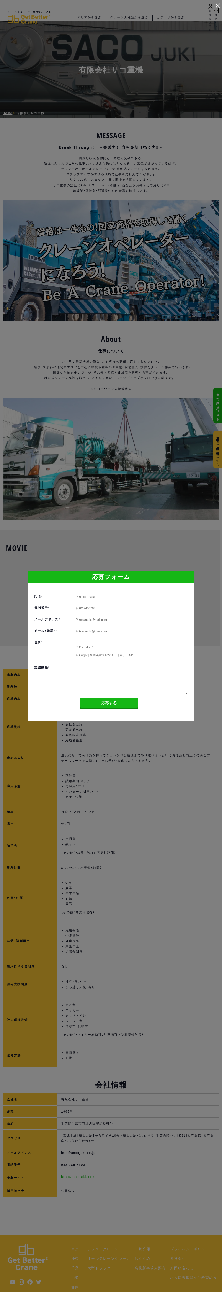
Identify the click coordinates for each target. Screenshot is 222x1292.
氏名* (38, 596)
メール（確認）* (45, 630)
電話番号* (42, 608)
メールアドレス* (47, 619)
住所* (38, 642)
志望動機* (42, 667)
